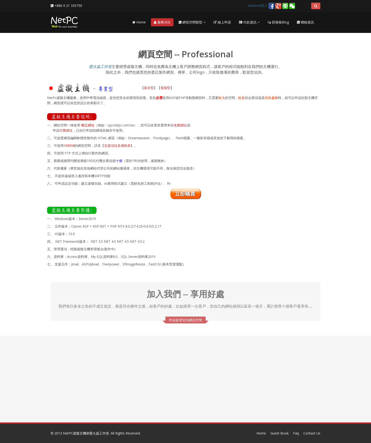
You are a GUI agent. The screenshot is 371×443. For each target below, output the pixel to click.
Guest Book (279, 433)
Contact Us (311, 433)
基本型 (149, 87)
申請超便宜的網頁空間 (185, 319)
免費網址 (180, 125)
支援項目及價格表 (117, 145)
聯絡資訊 (305, 22)
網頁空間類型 (192, 22)
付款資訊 (249, 22)
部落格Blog (278, 22)
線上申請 (222, 22)
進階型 (165, 87)
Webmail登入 (258, 5)
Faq (296, 433)
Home (139, 22)
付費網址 (66, 130)
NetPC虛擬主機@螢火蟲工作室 (86, 433)
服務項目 (162, 22)
